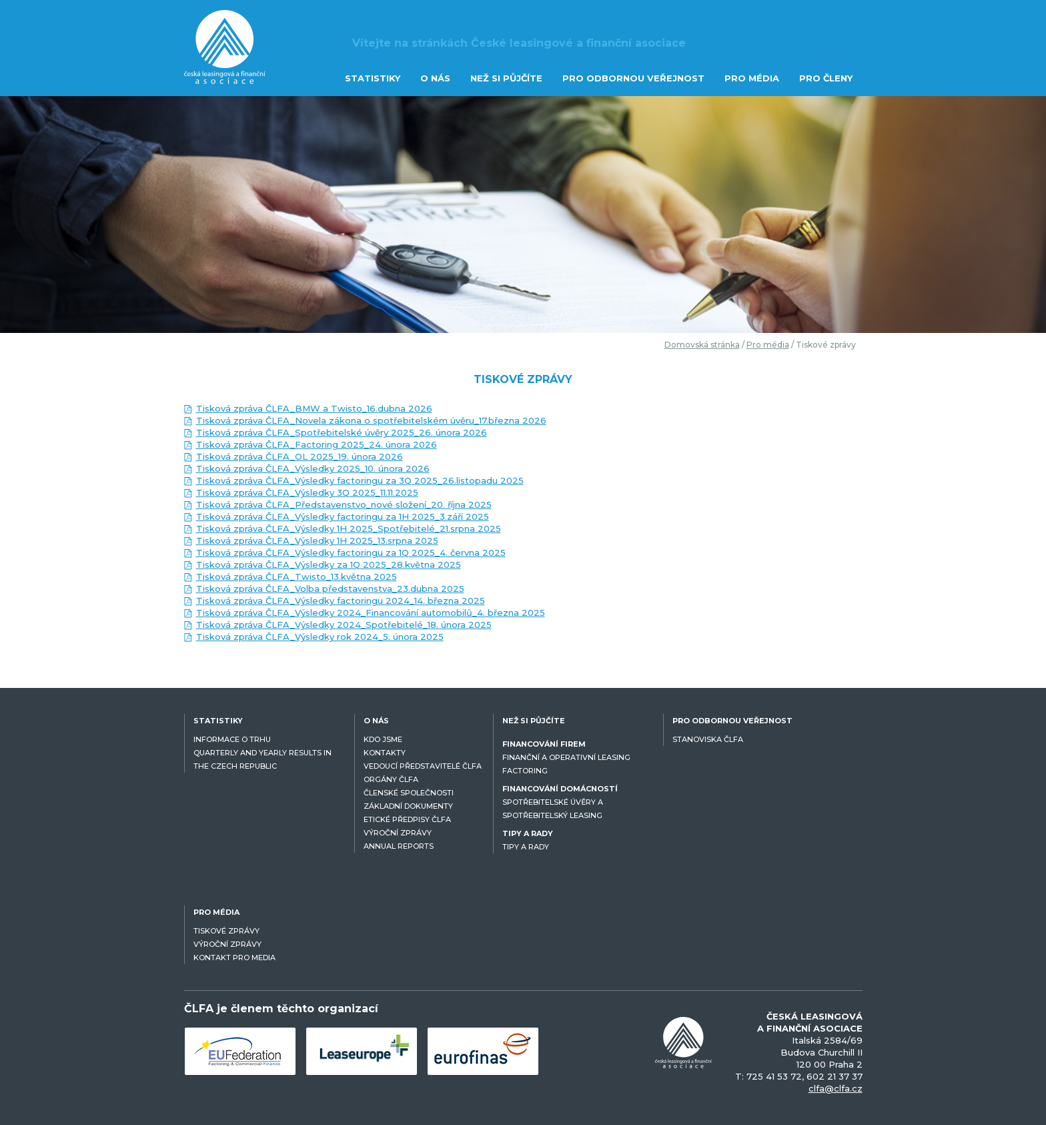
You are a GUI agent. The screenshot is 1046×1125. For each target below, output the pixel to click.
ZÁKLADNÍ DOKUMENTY (408, 806)
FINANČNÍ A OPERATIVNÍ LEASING (566, 757)
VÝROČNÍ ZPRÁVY (398, 832)
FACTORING (525, 770)
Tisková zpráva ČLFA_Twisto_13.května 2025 (296, 576)
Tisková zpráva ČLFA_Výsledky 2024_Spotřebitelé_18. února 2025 (344, 624)
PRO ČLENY (826, 78)
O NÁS (435, 78)
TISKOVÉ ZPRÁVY (226, 930)
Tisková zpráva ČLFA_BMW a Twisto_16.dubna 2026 (314, 408)
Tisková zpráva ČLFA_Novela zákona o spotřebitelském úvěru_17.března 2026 (371, 420)
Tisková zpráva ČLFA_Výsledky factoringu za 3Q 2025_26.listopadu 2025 (360, 480)
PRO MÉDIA (751, 78)
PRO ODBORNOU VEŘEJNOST (633, 78)
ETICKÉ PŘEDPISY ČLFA (407, 819)
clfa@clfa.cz (836, 1088)
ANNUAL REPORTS (399, 846)
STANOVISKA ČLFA (707, 739)
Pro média (767, 345)
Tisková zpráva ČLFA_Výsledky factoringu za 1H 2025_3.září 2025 (342, 516)
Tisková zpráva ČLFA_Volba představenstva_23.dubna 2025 (330, 588)
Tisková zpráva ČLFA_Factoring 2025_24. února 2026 (316, 444)
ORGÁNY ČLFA (391, 779)
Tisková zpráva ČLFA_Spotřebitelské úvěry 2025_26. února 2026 (341, 432)
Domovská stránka (702, 345)
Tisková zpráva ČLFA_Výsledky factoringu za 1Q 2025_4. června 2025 (351, 552)
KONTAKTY (385, 752)
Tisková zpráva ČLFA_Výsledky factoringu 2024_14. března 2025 (340, 600)
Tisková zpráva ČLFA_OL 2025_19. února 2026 (299, 456)
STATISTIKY (372, 78)
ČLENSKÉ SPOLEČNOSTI (409, 792)
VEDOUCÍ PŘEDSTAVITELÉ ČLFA (423, 766)
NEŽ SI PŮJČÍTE (506, 78)
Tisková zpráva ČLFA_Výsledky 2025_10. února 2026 (313, 468)
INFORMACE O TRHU (232, 739)
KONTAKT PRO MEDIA (234, 957)
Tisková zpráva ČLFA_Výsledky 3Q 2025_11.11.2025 (307, 492)
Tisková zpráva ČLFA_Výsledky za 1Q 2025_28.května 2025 (328, 564)
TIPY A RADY (525, 846)
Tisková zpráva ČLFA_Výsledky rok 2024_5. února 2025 (320, 636)
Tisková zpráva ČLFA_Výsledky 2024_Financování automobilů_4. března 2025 (370, 612)
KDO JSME (383, 739)
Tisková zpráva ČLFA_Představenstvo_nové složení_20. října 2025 (344, 504)
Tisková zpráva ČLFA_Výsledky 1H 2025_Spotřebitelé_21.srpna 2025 (348, 528)
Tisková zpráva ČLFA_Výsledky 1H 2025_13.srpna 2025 (317, 540)
